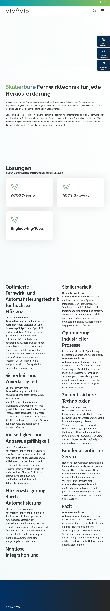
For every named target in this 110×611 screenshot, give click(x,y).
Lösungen (21, 61)
